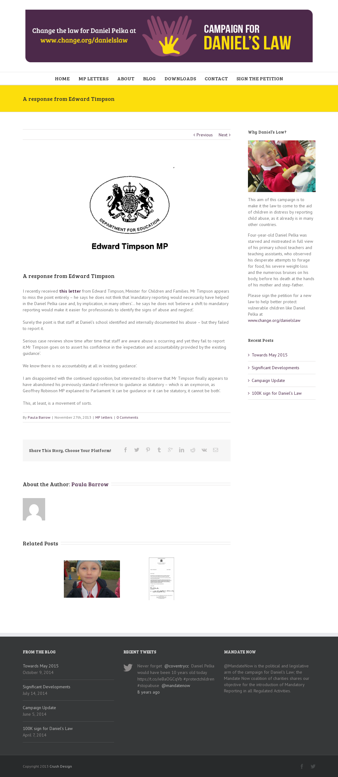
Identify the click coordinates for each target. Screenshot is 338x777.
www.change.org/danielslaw (274, 320)
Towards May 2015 (270, 355)
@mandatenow (176, 685)
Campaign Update (268, 380)
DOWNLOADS (180, 78)
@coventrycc (176, 666)
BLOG (149, 78)
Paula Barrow (39, 417)
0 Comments (127, 417)
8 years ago (148, 692)
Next (223, 135)
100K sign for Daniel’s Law (277, 393)
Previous (205, 135)
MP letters (103, 417)
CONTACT (216, 78)
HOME (62, 78)
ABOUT (125, 78)
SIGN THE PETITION (259, 78)
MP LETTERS (93, 78)
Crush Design (61, 766)
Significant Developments (275, 367)
